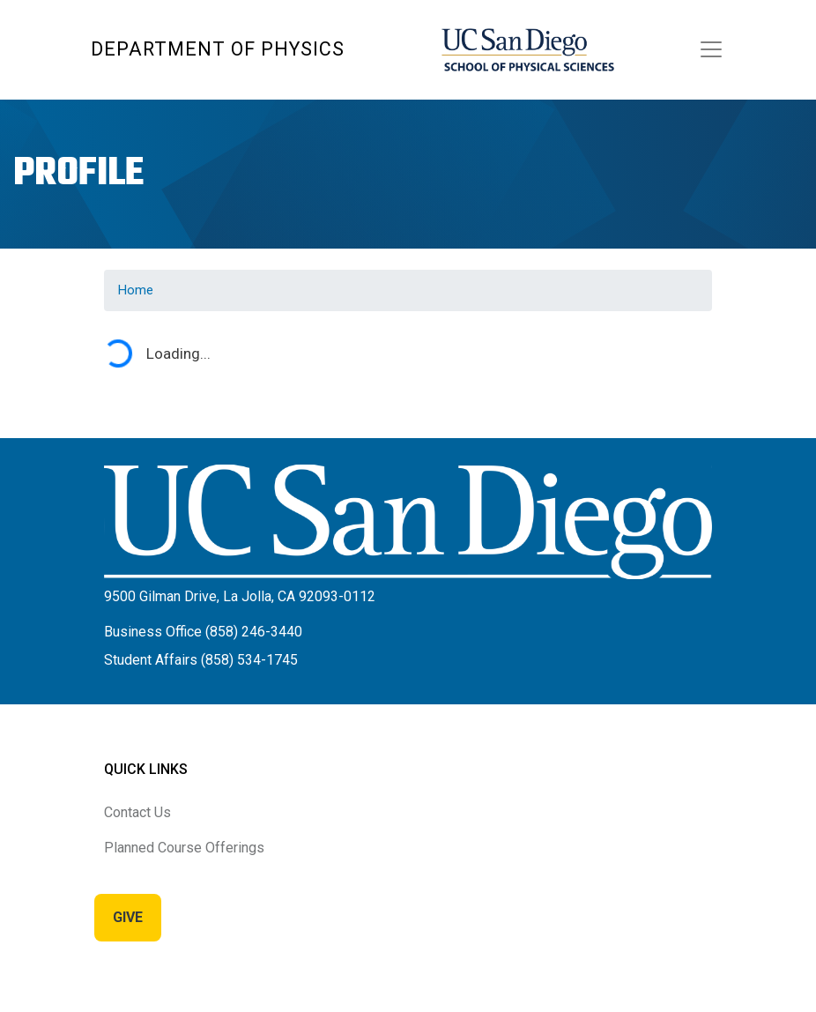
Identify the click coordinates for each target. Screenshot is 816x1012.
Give (128, 917)
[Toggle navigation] (711, 49)
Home (135, 290)
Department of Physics (218, 49)
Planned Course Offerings (184, 847)
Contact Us (137, 812)
